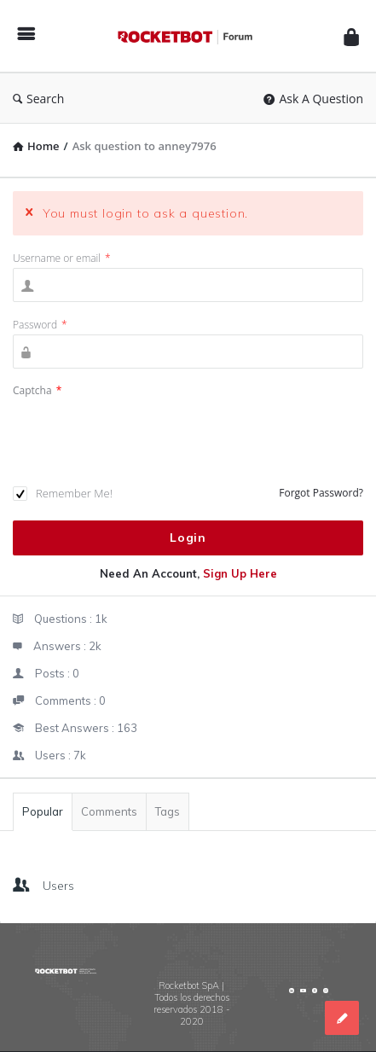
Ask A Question (313, 98)
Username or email (62, 258)
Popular (42, 811)
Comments (109, 811)
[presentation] (142, 442)
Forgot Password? (321, 492)
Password (40, 324)
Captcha (37, 390)
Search (38, 98)
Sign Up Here (240, 573)
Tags (167, 811)
